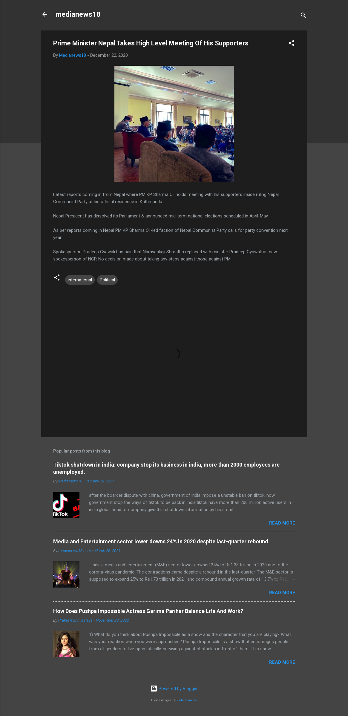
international (80, 280)
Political (107, 280)
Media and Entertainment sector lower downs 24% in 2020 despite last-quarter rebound (160, 541)
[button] (291, 44)
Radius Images (187, 700)
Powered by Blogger (174, 688)
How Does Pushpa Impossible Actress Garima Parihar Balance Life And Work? (148, 611)
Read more (282, 523)
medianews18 (78, 14)
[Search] (303, 16)
